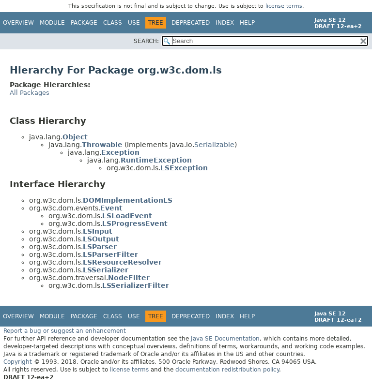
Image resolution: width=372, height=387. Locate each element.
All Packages (29, 92)
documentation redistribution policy (227, 369)
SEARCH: (146, 41)
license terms (283, 6)
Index (225, 22)
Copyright (17, 361)
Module (52, 22)
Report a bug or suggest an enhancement (64, 330)
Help (247, 22)
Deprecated (190, 22)
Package (84, 22)
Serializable (214, 145)
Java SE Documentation (225, 338)
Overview (18, 22)
